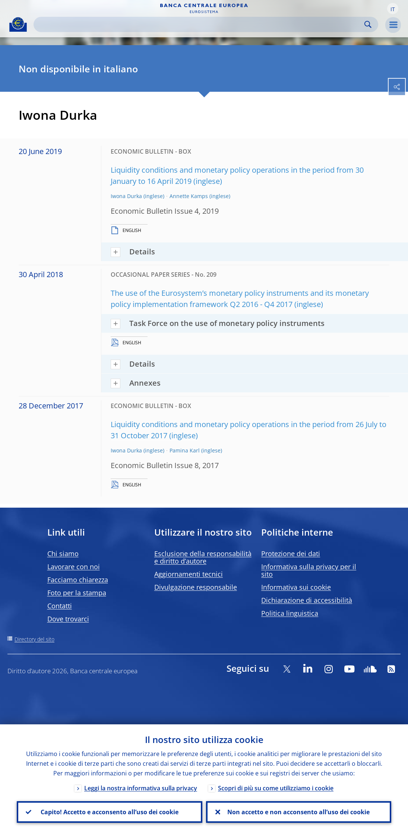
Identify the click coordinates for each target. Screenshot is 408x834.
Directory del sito (34, 639)
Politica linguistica (289, 613)
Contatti (59, 605)
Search (368, 24)
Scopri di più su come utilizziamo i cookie (275, 788)
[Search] (200, 24)
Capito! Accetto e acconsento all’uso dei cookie (109, 812)
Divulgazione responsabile (195, 587)
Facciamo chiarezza (77, 579)
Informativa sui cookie (296, 587)
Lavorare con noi (73, 566)
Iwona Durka (126, 196)
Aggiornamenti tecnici (188, 574)
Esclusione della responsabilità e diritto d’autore (203, 557)
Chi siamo (63, 553)
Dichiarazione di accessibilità (306, 600)
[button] (392, 8)
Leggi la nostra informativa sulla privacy (140, 788)
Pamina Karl (185, 450)
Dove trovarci (68, 618)
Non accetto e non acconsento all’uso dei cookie (298, 812)
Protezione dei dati (290, 553)
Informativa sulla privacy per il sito (308, 570)
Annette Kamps (189, 196)
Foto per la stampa (76, 592)
